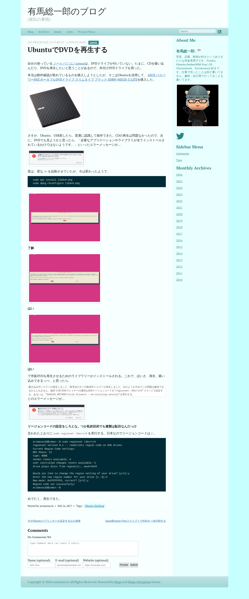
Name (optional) (39, 563)
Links (69, 32)
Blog (30, 32)
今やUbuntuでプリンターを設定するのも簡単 (54, 520)
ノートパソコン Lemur (69, 63)
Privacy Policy (86, 32)
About (57, 32)
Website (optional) (95, 563)
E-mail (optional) (67, 563)
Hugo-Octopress (139, 585)
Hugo (118, 585)
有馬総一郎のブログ (67, 11)
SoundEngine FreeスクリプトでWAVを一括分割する (135, 520)
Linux (94, 42)
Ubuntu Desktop (94, 506)
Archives (43, 32)
